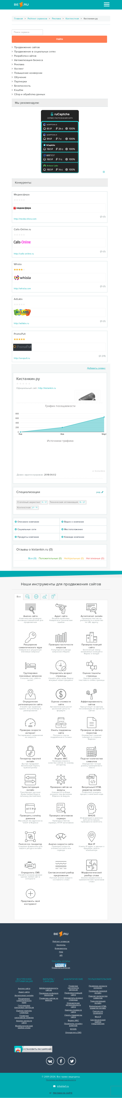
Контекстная (72, 18)
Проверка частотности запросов (73, 988)
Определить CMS (73, 1033)
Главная (18, 18)
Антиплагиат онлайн (24, 996)
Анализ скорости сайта (24, 1022)
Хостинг (18, 68)
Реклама (56, 18)
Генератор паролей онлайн (98, 992)
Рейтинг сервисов (37, 18)
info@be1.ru (61, 1086)
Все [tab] (19, 596)
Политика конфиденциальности (61, 1080)
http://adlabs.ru (21, 323)
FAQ (61, 952)
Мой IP (98, 1017)
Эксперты (60, 945)
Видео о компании (72, 521)
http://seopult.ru (22, 358)
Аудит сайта (24, 992)
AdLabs (18, 299)
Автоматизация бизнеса (27, 60)
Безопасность (21, 85)
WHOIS (73, 1029)
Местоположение (72, 529)
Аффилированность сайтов (48, 989)
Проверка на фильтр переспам (48, 994)
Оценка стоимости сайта (73, 1011)
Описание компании (27, 521)
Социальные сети (25, 529)
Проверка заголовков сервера (24, 1017)
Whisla (17, 264)
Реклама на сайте (61, 1093)
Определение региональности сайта (73, 1005)
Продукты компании (27, 537)
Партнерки (19, 81)
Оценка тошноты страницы (24, 1012)
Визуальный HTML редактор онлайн (98, 1007)
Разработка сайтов (24, 55)
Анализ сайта (24, 989)
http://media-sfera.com (25, 219)
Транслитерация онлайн (97, 1002)
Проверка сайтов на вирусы (48, 999)
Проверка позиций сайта (73, 994)
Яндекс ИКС (73, 1021)
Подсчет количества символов (97, 997)
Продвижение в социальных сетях (34, 51)
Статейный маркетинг (32, 502)
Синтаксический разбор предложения (97, 1022)
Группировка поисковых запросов (24, 1007)
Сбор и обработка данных (28, 94)
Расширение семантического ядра (24, 1000)
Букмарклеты (61, 948)
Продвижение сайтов (26, 47)
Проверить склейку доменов (73, 1025)
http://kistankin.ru (47, 388)
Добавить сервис (96, 368)
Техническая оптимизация (68, 502)
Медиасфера (21, 194)
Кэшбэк (17, 90)
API (61, 955)
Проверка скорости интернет (98, 987)
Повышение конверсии (27, 73)
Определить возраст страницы (73, 999)
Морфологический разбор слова (24, 1027)
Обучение (19, 77)
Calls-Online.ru (22, 229)
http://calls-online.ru (24, 253)
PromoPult (20, 333)
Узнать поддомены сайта (73, 1016)
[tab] (28, 596)
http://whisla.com (22, 288)
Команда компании (72, 537)
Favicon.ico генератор (98, 1012)
